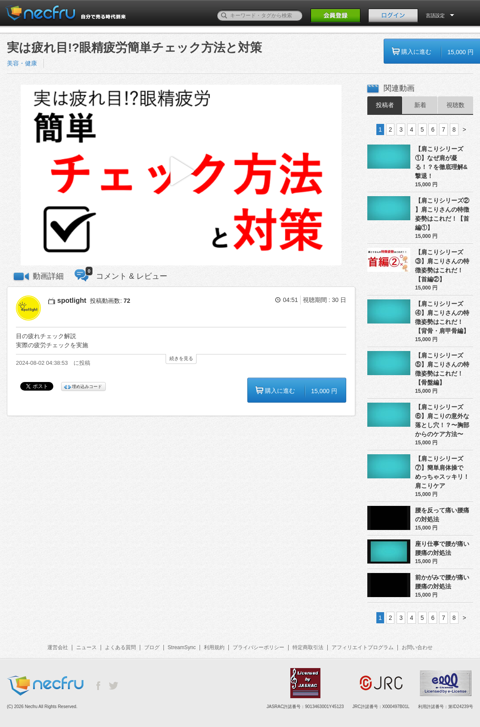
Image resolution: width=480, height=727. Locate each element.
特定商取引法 (307, 647)
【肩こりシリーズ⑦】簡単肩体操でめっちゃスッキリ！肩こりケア (442, 472)
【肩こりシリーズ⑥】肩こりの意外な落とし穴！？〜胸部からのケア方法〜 (442, 420)
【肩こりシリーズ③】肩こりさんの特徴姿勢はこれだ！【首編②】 (442, 266)
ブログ (152, 647)
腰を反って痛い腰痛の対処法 (442, 515)
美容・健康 (22, 63)
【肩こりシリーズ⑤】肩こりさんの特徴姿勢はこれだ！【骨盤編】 (442, 369)
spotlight (71, 300)
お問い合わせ (417, 647)
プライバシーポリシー (258, 647)
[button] (181, 175)
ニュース (86, 647)
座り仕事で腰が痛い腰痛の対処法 (442, 548)
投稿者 (385, 105)
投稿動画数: (110, 300)
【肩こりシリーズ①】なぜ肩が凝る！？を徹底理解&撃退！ (441, 162)
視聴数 (455, 105)
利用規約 (214, 647)
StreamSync (182, 647)
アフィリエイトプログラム (363, 647)
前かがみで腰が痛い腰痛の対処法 (442, 582)
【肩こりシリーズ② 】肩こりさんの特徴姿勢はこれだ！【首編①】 (442, 214)
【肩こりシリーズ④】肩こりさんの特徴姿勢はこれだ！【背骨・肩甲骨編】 (442, 317)
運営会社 (57, 647)
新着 (420, 105)
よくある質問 (120, 647)
